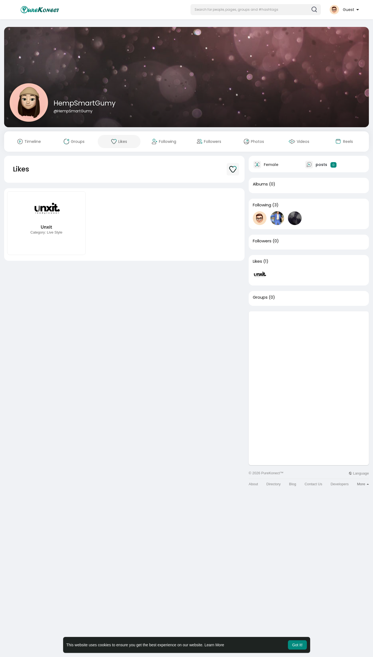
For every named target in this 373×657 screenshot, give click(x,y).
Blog (292, 484)
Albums (260, 184)
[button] (255, 9)
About (253, 484)
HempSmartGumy (85, 103)
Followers (262, 241)
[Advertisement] (309, 349)
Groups (260, 297)
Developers (339, 484)
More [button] (363, 484)
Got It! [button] (297, 645)
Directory (274, 484)
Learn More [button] (214, 645)
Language (359, 473)
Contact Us (313, 484)
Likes (257, 261)
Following (262, 205)
